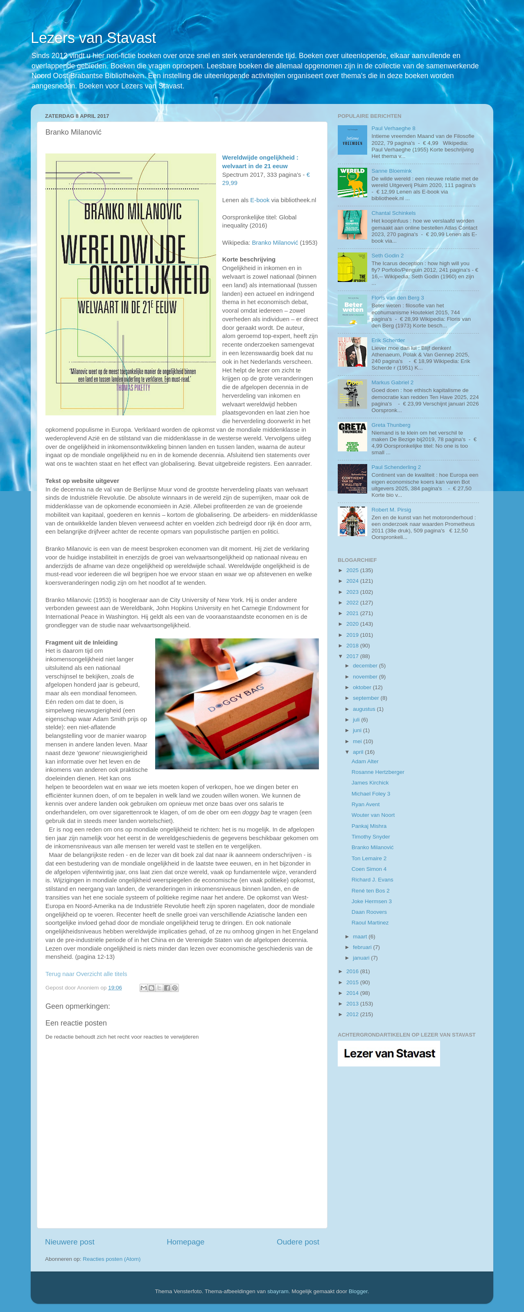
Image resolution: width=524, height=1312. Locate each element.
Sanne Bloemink (391, 171)
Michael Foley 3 (371, 794)
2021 (353, 613)
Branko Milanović (275, 242)
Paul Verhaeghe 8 (393, 128)
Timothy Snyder (371, 837)
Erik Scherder (388, 340)
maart (360, 936)
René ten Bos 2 (371, 891)
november (366, 677)
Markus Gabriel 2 (392, 382)
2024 (353, 581)
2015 (353, 982)
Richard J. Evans (372, 880)
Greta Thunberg (390, 425)
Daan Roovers (369, 912)
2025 (353, 570)
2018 (353, 645)
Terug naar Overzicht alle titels (86, 974)
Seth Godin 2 (387, 255)
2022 (353, 603)
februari (363, 947)
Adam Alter (365, 761)
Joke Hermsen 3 (372, 901)
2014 (353, 993)
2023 (353, 592)
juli (357, 720)
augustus (365, 709)
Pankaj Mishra (369, 826)
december (366, 666)
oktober (363, 687)
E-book (259, 200)
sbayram (278, 1291)
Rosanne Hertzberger (378, 772)
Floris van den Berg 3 (397, 298)
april (359, 752)
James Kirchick (370, 783)
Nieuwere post (70, 1242)
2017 (353, 656)
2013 (353, 1004)
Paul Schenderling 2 (396, 467)
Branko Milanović (373, 847)
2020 (353, 624)
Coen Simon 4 (369, 869)
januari (362, 958)
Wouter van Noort (373, 815)
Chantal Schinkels (393, 213)
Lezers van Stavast (93, 37)
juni (358, 730)
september (367, 698)
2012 (353, 1014)
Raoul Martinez (370, 923)
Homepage (185, 1242)
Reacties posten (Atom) (111, 1259)
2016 (353, 971)
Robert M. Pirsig (391, 510)
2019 (353, 635)
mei (358, 741)
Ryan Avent (366, 804)
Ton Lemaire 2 (369, 858)
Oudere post (298, 1242)
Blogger (358, 1291)
